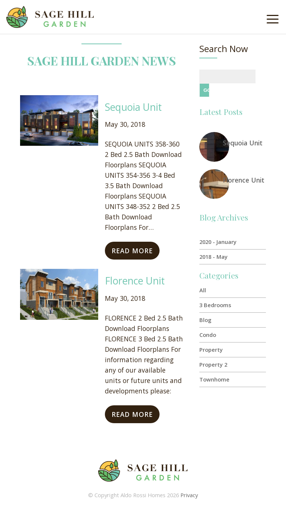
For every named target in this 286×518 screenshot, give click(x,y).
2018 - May (213, 256)
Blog (205, 320)
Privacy (189, 495)
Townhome (214, 379)
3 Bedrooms (215, 305)
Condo (207, 334)
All (202, 290)
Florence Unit (135, 280)
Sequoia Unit (133, 107)
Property (211, 349)
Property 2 (213, 364)
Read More (132, 250)
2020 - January (218, 241)
